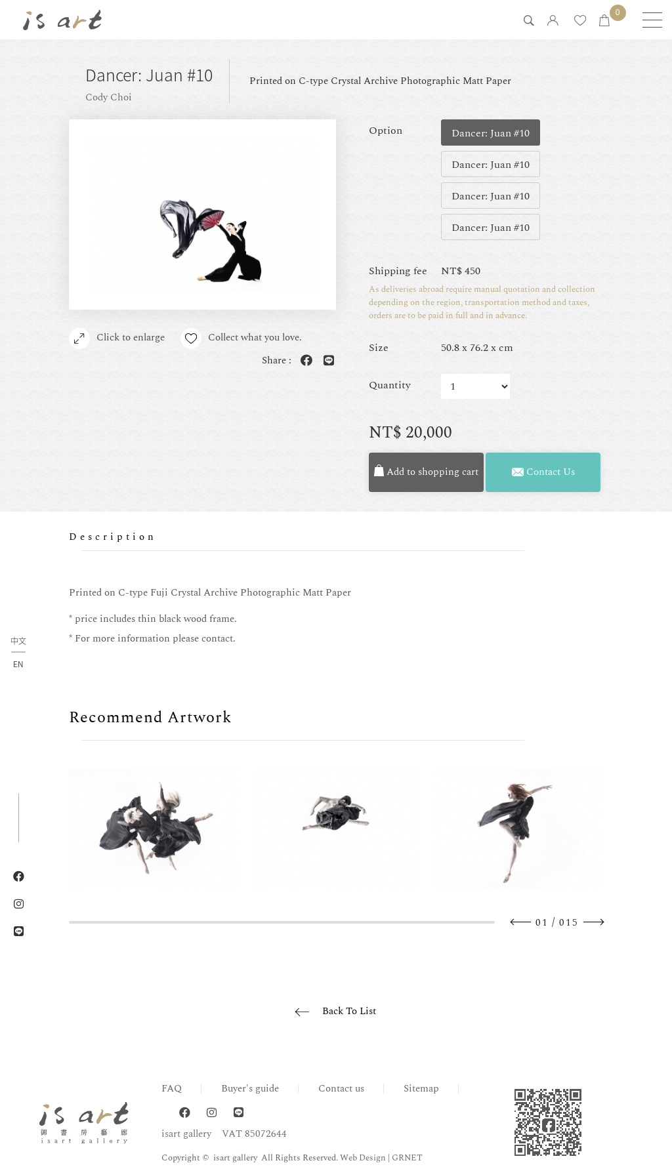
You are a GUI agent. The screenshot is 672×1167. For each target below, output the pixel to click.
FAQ (171, 1088)
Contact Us (543, 472)
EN (18, 664)
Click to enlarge (117, 338)
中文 (18, 642)
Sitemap (421, 1088)
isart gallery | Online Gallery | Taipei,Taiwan (62, 19)
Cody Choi (108, 97)
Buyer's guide (250, 1088)
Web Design (363, 1157)
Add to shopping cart (426, 472)
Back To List (349, 1011)
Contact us (341, 1088)
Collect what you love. (241, 338)
